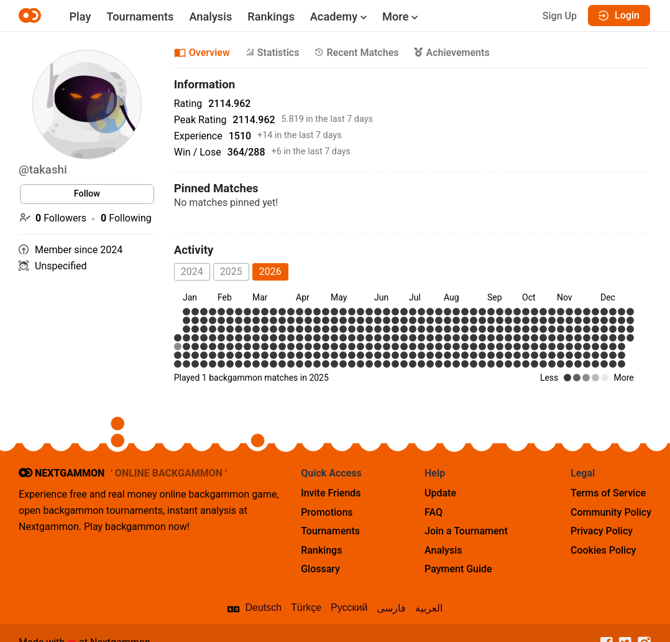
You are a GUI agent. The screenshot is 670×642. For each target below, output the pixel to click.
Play (80, 16)
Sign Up (560, 16)
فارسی (391, 608)
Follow (87, 193)
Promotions (326, 512)
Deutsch (264, 607)
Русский (349, 607)
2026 (270, 271)
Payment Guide (458, 569)
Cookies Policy (603, 550)
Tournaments (139, 16)
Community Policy (611, 512)
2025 (231, 271)
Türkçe (306, 607)
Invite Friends (330, 493)
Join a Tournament (466, 531)
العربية (429, 608)
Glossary (320, 569)
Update (440, 493)
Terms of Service (608, 493)
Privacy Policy (602, 531)
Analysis (210, 16)
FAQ (433, 512)
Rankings (270, 16)
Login (619, 15)
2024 (192, 271)
